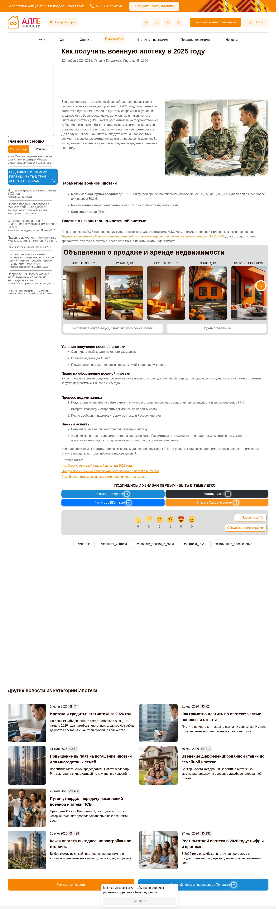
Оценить (86, 39)
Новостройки (114, 38)
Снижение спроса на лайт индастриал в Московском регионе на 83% (32, 225)
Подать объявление (217, 328)
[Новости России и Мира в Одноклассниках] (217, 502)
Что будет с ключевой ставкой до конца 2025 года (96, 465)
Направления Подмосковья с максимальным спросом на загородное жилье (31, 278)
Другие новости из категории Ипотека (53, 690)
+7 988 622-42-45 (106, 6)
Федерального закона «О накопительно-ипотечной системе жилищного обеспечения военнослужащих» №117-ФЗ (142, 236)
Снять (64, 39)
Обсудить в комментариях (245, 527)
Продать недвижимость (197, 39)
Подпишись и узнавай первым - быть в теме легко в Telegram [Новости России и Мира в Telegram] (32, 176)
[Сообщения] (167, 22)
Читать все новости (71, 884)
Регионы (41, 149)
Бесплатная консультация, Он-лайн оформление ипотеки (113, 328)
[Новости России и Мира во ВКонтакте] (113, 502)
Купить (43, 39)
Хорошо (139, 900)
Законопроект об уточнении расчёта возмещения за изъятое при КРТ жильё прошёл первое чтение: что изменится (31, 260)
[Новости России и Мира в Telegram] (113, 494)
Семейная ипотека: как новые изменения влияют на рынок (103, 476)
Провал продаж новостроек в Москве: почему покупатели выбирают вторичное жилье (28, 208)
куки (129, 887)
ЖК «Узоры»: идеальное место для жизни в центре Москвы (30, 159)
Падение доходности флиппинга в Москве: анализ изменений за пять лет (32, 242)
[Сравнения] (156, 22)
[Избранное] (146, 22)
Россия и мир (18, 149)
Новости (232, 39)
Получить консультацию (154, 6)
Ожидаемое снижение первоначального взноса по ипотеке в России (110, 471)
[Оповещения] (178, 22)
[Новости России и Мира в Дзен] (217, 494)
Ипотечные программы (153, 39)
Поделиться (252, 518)
